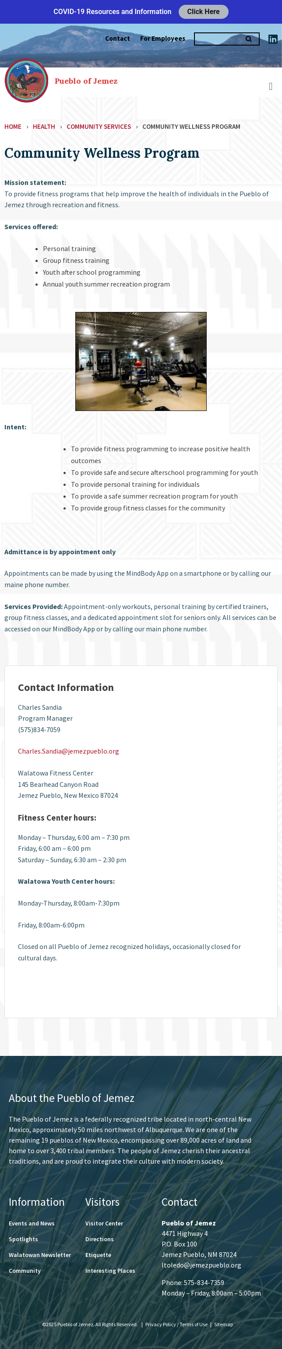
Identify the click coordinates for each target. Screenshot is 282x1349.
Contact (117, 38)
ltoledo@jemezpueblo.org (201, 1264)
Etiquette (98, 1255)
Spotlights (23, 1239)
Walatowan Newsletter (40, 1255)
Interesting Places (110, 1271)
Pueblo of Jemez (86, 81)
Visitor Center (104, 1223)
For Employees (162, 38)
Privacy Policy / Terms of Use (176, 1324)
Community (25, 1271)
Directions (99, 1239)
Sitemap (223, 1324)
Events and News (32, 1223)
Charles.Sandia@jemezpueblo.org (68, 751)
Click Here (203, 11)
